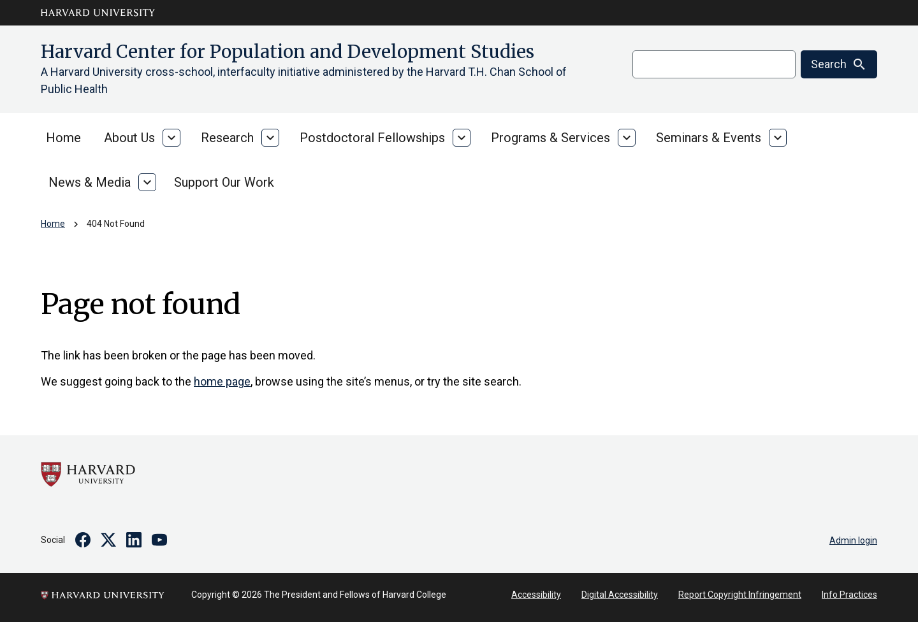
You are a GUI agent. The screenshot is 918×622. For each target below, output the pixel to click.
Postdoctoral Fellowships (372, 137)
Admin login (853, 540)
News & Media (89, 182)
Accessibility (536, 594)
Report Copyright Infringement (739, 594)
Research (227, 137)
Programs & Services (550, 137)
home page (222, 381)
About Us (129, 137)
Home (63, 137)
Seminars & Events (708, 137)
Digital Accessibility (619, 594)
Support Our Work (224, 182)
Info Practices (849, 594)
